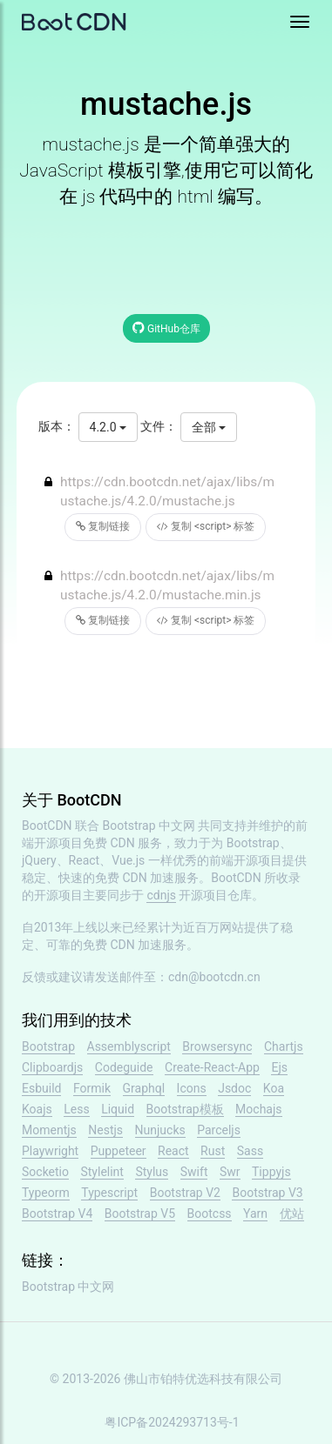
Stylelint (101, 1172)
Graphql (144, 1088)
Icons (192, 1088)
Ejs (279, 1067)
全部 (209, 427)
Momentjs (49, 1130)
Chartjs (283, 1046)
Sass (250, 1151)
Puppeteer (118, 1151)
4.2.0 (108, 427)
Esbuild (41, 1088)
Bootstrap (48, 1046)
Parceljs (219, 1130)
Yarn (255, 1213)
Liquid (117, 1109)
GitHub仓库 (166, 327)
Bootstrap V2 (185, 1193)
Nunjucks (160, 1130)
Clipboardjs (52, 1067)
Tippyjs (271, 1172)
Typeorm (46, 1193)
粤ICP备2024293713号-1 (172, 1422)
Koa (273, 1088)
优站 (292, 1213)
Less (76, 1109)
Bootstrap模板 (185, 1109)
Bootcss (209, 1213)
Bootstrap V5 (140, 1213)
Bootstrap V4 (57, 1213)
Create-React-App (212, 1067)
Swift (194, 1172)
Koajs (37, 1109)
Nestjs (105, 1130)
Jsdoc (234, 1088)
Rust (212, 1151)
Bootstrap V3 (267, 1193)
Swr (230, 1172)
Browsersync (217, 1046)
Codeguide (124, 1067)
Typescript (109, 1193)
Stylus (151, 1172)
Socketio (45, 1172)
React (173, 1151)
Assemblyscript (129, 1046)
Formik (92, 1088)
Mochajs (258, 1109)
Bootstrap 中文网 (149, 825)
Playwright (50, 1151)
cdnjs (161, 895)
